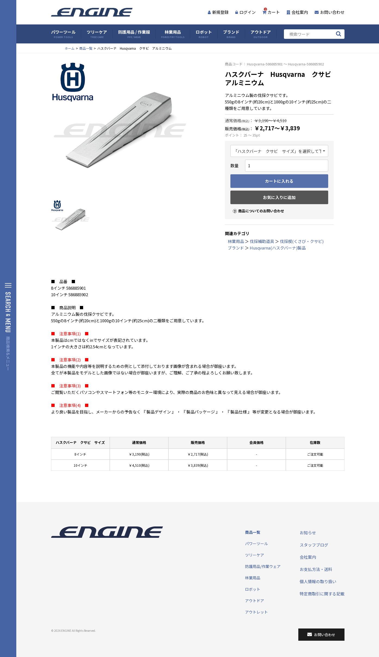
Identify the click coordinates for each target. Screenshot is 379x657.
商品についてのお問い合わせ (256, 206)
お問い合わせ (329, 12)
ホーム (69, 48)
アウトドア (260, 34)
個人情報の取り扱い (318, 581)
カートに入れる (279, 181)
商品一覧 (85, 48)
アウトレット (256, 612)
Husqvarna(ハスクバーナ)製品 (278, 248)
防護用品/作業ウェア (263, 566)
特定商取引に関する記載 (322, 593)
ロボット (204, 34)
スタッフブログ (314, 545)
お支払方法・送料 (316, 569)
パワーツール (63, 34)
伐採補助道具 (262, 241)
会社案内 (297, 12)
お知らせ (308, 532)
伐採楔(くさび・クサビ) (302, 241)
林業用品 (172, 34)
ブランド (231, 34)
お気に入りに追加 (279, 197)
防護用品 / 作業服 (134, 34)
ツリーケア (97, 34)
